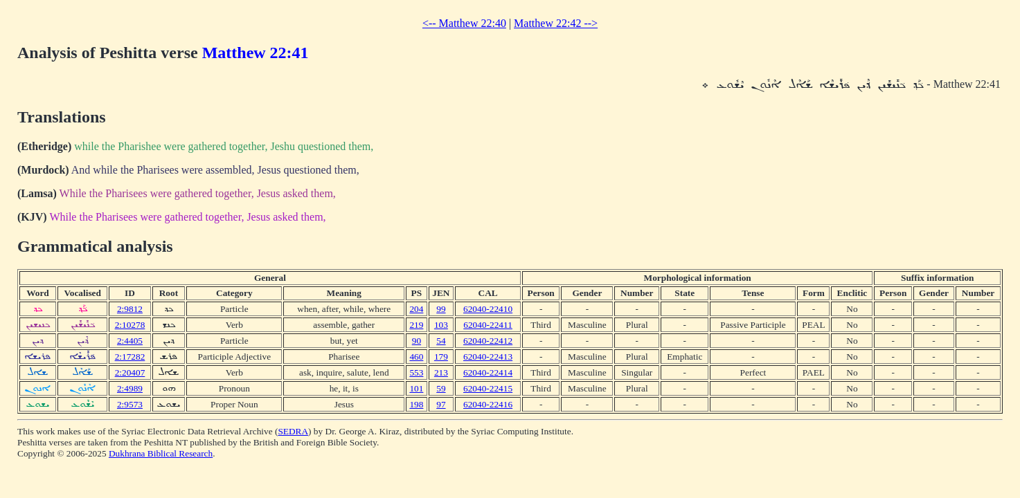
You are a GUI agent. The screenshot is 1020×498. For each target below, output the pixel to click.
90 (416, 340)
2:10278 (130, 325)
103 (441, 325)
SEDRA (293, 431)
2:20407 (130, 372)
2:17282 (130, 356)
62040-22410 (487, 309)
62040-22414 (487, 372)
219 (416, 325)
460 (416, 356)
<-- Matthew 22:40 (464, 23)
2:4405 (130, 340)
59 (440, 388)
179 (441, 356)
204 (416, 309)
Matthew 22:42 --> (556, 23)
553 (416, 372)
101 (416, 388)
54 (440, 340)
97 (440, 404)
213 (441, 372)
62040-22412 (487, 340)
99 (440, 309)
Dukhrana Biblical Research (161, 453)
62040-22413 (487, 356)
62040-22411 (487, 325)
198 (416, 404)
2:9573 (130, 404)
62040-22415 (487, 388)
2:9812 (130, 309)
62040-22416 (487, 404)
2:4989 (130, 388)
